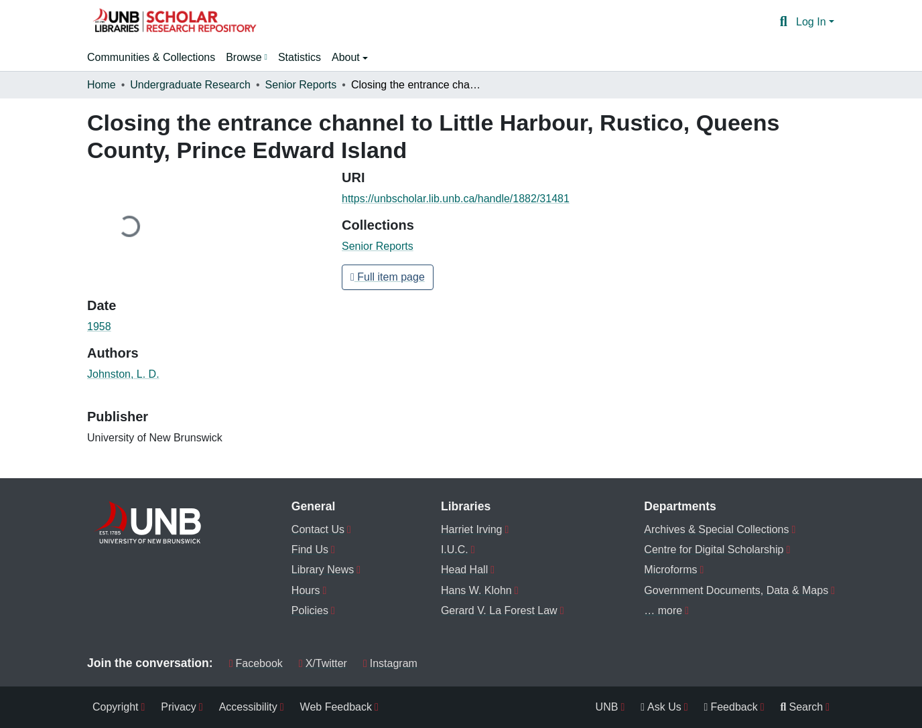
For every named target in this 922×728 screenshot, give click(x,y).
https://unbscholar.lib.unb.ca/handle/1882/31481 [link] (456, 198)
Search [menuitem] (802, 707)
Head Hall (464, 569)
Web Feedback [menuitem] (336, 707)
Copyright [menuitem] (115, 707)
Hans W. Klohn (476, 590)
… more (663, 610)
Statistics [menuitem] (299, 57)
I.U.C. (454, 549)
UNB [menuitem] (607, 707)
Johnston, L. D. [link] (123, 374)
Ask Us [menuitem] (661, 707)
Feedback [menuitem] (731, 707)
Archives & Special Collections (716, 529)
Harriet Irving (472, 529)
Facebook (256, 663)
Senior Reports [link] (301, 84)
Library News (322, 569)
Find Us (309, 549)
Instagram (390, 663)
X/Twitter (323, 663)
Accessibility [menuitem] (248, 707)
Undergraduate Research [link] (190, 84)
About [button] (347, 57)
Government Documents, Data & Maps (736, 590)
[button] (174, 22)
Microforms (670, 569)
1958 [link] (99, 326)
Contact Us (317, 529)
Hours (305, 590)
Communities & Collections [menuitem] (151, 57)
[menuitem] (246, 57)
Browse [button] (243, 57)
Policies (309, 610)
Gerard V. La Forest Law (499, 610)
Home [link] (101, 84)
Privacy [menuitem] (178, 707)
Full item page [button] (387, 277)
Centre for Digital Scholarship (713, 549)
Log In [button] (812, 21)
